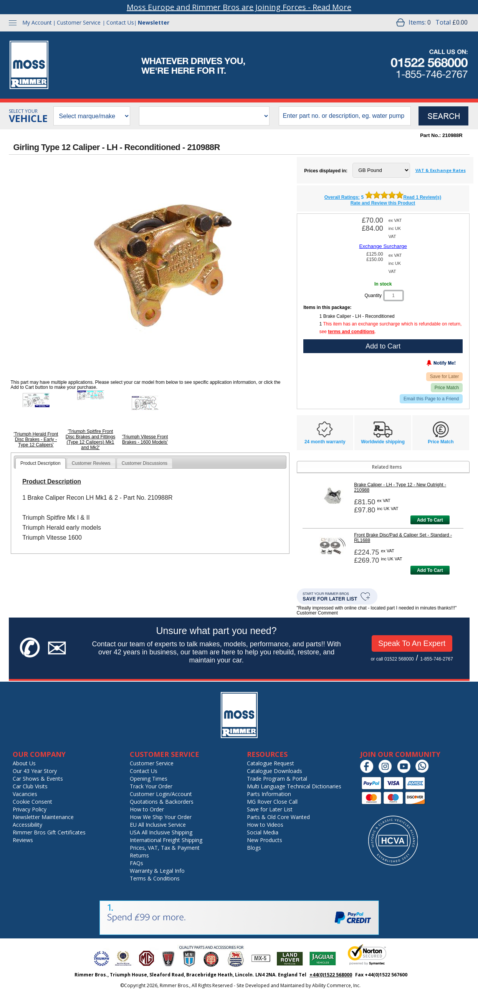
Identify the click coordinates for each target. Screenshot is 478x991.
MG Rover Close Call (272, 801)
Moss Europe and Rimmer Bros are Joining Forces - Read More (239, 7)
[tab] (40, 463)
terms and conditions (351, 331)
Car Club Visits (30, 786)
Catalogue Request (270, 763)
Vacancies (25, 794)
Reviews (23, 840)
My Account (37, 22)
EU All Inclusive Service (158, 824)
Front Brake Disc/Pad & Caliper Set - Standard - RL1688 (403, 537)
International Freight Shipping (166, 840)
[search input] (345, 116)
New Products (264, 840)
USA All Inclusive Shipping (161, 832)
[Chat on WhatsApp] (424, 771)
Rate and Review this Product (383, 203)
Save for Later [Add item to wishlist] (444, 376)
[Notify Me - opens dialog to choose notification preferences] (425, 364)
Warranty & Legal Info (157, 870)
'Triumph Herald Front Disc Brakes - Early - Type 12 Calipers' (36, 439)
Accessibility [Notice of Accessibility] (27, 824)
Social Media (262, 832)
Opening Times (148, 778)
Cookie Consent (32, 801)
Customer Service (79, 22)
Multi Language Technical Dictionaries (294, 786)
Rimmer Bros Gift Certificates (49, 832)
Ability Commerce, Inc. (336, 985)
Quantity (373, 295)
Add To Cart (430, 520)
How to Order (147, 809)
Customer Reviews (91, 463)
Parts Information (269, 794)
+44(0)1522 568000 (330, 974)
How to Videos (265, 824)
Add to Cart (383, 346)
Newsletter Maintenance (43, 817)
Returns (139, 855)
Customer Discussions (144, 463)
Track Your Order (151, 786)
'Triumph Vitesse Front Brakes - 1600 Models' (145, 439)
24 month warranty (325, 441)
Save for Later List (270, 809)
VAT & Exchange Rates (440, 170)
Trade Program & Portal (277, 778)
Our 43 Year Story (35, 771)
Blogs (254, 847)
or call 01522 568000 (392, 659)
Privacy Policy (29, 809)
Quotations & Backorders (162, 801)
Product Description (40, 463)
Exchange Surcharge (383, 246)
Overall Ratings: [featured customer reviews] (342, 197)
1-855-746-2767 (436, 659)
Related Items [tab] (350, 467)
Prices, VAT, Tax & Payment (165, 847)
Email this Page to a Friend (431, 398)
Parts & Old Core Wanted (278, 817)
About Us (24, 763)
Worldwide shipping (383, 441)
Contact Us (120, 22)
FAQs (136, 863)
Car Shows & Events (38, 778)
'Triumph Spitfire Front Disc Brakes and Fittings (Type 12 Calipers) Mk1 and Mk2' (90, 439)
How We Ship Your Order (161, 817)
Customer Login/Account (161, 794)
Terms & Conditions (155, 878)
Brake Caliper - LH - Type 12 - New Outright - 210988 (400, 487)
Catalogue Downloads (274, 771)
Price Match (447, 387)
